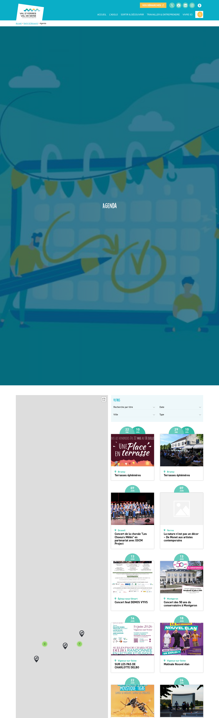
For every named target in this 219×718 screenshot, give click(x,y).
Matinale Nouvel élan (176, 664)
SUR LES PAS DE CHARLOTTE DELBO (127, 666)
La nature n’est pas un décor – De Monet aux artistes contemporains (181, 537)
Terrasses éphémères (128, 475)
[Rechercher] (200, 14)
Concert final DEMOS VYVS (131, 602)
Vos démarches (153, 5)
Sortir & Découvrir (31, 23)
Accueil (101, 14)
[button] (104, 399)
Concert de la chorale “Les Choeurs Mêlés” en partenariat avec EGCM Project (131, 538)
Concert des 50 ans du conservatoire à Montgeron (180, 604)
